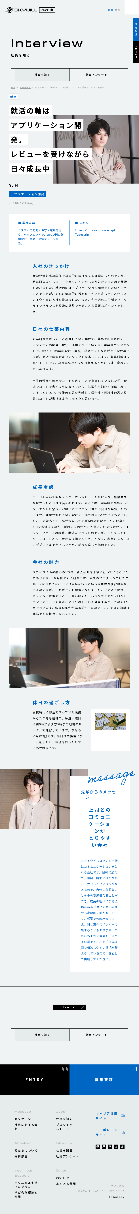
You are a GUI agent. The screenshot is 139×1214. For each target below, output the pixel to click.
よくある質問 (66, 1183)
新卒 (110, 10)
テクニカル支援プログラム (26, 1185)
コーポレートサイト (107, 1132)
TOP (13, 87)
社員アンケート (97, 74)
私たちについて (26, 1150)
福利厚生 (21, 1156)
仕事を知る (64, 1119)
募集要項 (136, 29)
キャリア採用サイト (107, 1116)
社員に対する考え (26, 1126)
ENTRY (136, 52)
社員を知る (42, 74)
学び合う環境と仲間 (26, 1194)
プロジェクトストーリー (66, 1126)
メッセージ (22, 1119)
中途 (117, 10)
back (69, 1007)
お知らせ (63, 1178)
